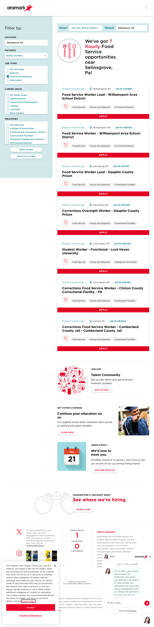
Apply (103, 116)
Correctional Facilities (20, 135)
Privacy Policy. (28, 603)
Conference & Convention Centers (26, 132)
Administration (16, 98)
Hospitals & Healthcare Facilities (25, 139)
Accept (30, 609)
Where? (109, 27)
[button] (8, 69)
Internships (14, 80)
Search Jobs (83, 509)
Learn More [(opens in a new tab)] (67, 432)
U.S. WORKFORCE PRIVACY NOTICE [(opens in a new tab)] (77, 584)
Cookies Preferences (30, 617)
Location (10, 37)
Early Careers (15, 113)
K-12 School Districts (19, 143)
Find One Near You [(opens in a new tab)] (105, 470)
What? (63, 27)
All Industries (15, 125)
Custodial (13, 109)
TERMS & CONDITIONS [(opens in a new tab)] (77, 582)
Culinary (13, 106)
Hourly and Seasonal (19, 76)
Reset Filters (26, 150)
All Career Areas (17, 95)
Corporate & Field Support (22, 102)
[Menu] (145, 7)
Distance (10, 50)
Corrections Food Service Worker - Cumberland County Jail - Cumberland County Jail (100, 328)
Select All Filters (26, 156)
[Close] (55, 567)
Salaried (12, 73)
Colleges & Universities (20, 128)
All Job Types (15, 69)
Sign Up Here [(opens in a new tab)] (102, 390)
